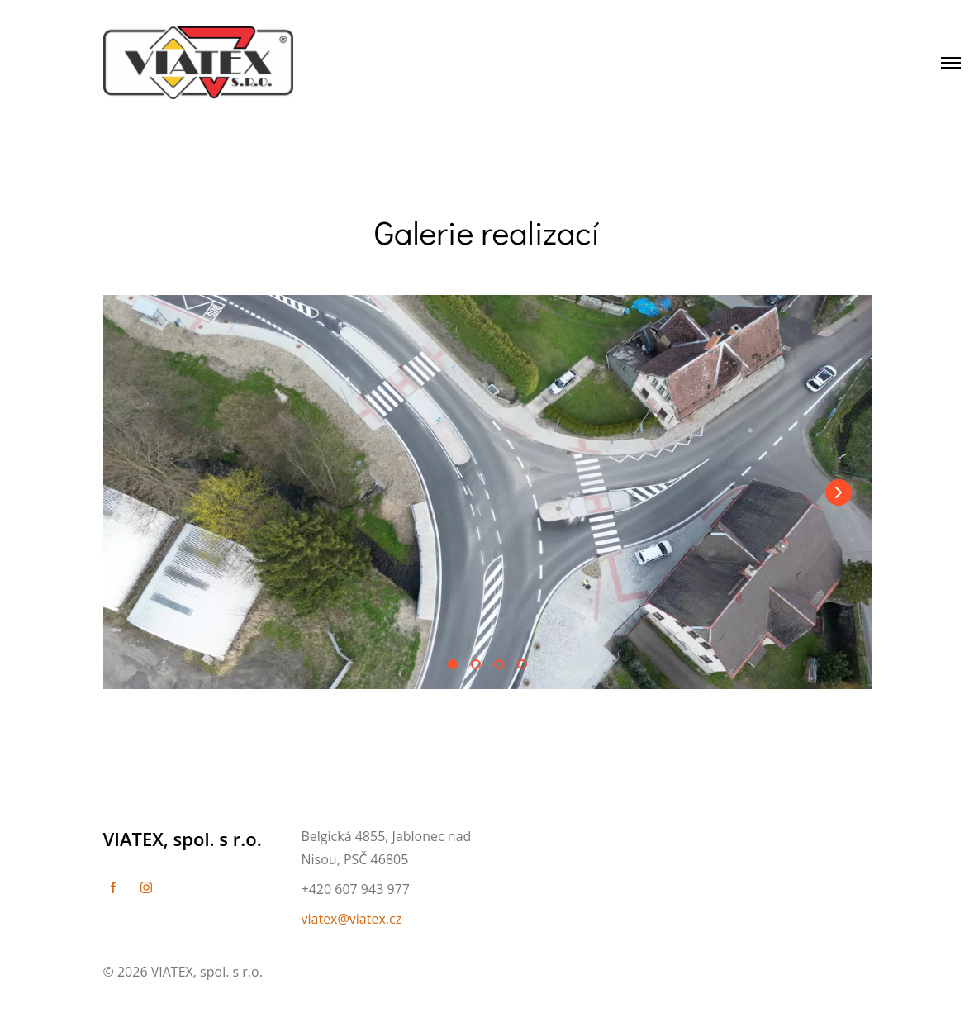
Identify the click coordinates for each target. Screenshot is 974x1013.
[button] (838, 492)
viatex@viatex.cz (352, 919)
